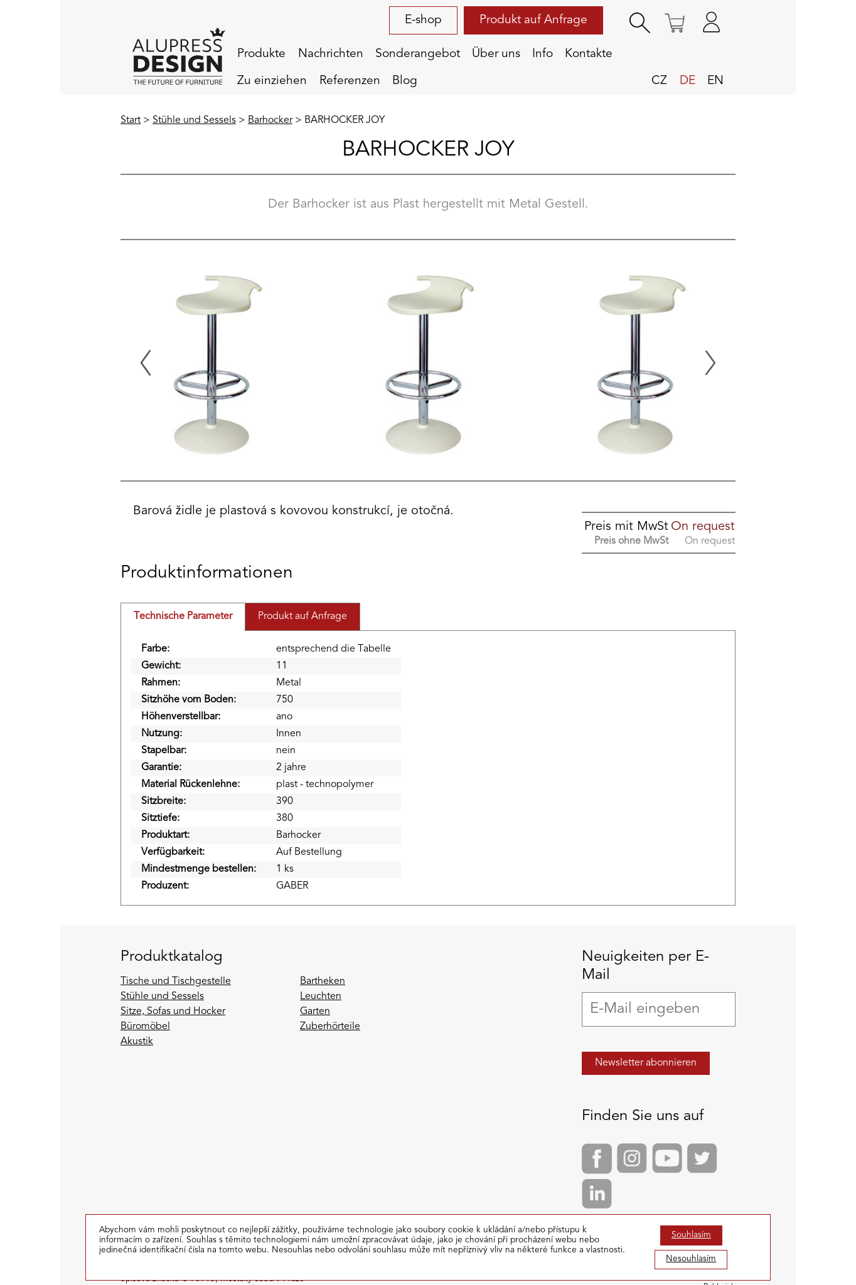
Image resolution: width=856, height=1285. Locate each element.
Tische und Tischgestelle (175, 981)
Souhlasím (691, 1235)
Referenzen (349, 81)
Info (542, 54)
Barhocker (270, 120)
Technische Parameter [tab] (183, 616)
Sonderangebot (417, 54)
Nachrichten (330, 54)
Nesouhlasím (691, 1259)
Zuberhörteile (330, 1027)
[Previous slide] (146, 363)
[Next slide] (710, 363)
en (715, 81)
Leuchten (320, 997)
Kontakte (589, 54)
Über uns (496, 54)
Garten (315, 1012)
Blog (404, 81)
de (687, 81)
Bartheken (322, 981)
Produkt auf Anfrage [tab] (302, 616)
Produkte (261, 54)
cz (659, 81)
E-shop (423, 20)
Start (130, 120)
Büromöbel (145, 1027)
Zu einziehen (272, 81)
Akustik (136, 1042)
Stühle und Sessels (194, 120)
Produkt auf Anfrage (533, 20)
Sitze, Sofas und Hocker (172, 1012)
